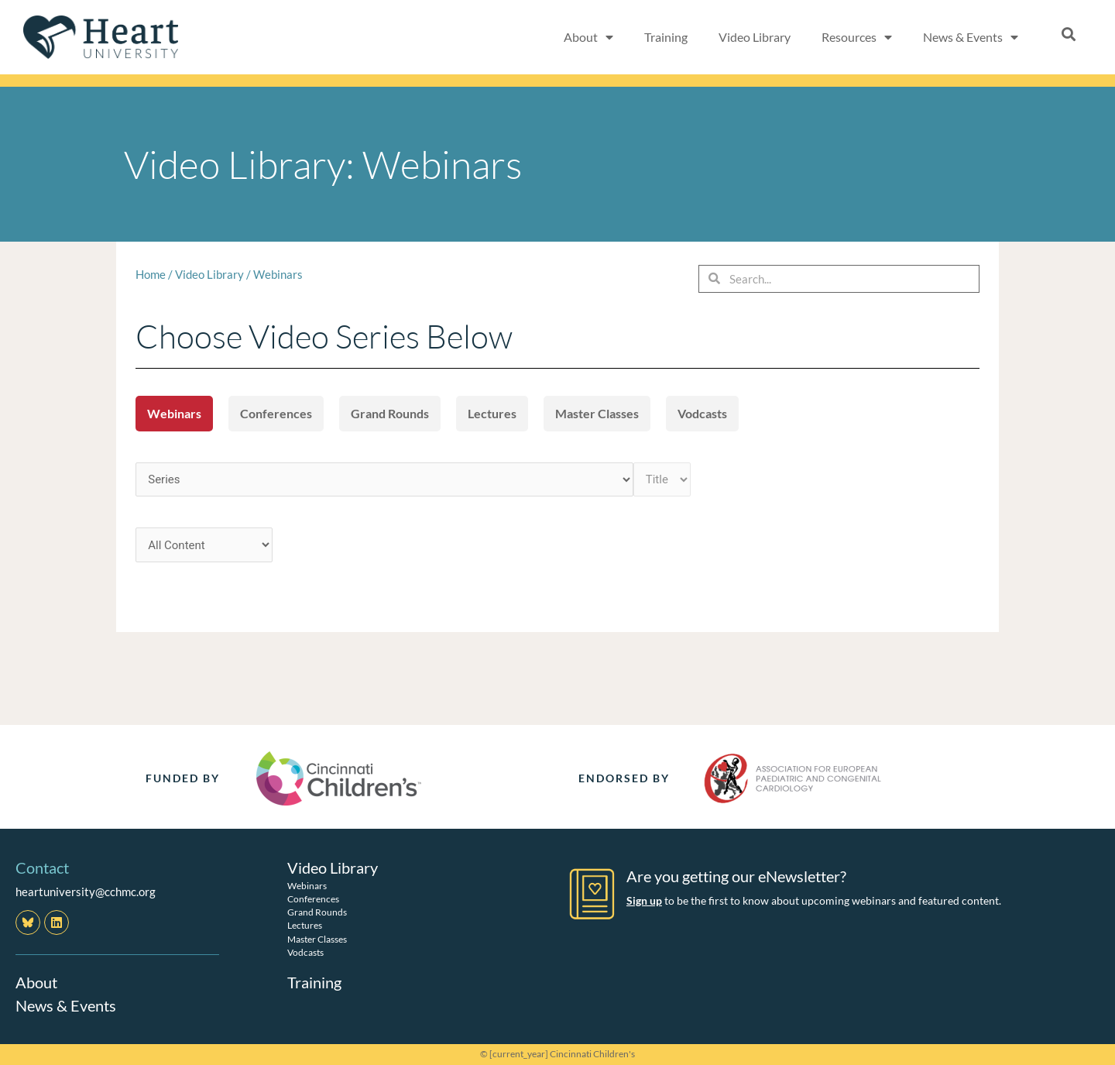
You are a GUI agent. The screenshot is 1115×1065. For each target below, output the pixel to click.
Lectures (492, 413)
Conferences (276, 413)
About (36, 982)
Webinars (278, 274)
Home (151, 274)
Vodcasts (702, 413)
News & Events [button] (970, 37)
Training (666, 36)
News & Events (65, 1005)
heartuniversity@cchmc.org (85, 891)
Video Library (755, 36)
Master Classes (597, 413)
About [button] (588, 37)
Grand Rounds (390, 413)
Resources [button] (857, 37)
